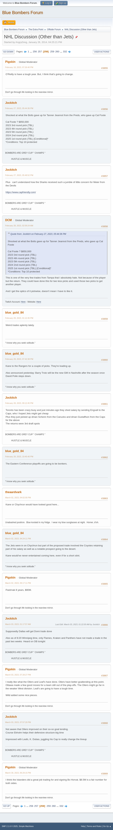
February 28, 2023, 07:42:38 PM (19, 359)
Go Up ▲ (107, 826)
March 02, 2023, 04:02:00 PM (18, 497)
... (31, 51)
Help (83, 826)
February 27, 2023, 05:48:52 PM (19, 175)
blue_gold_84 (14, 312)
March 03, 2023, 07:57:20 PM (18, 722)
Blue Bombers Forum (22, 12)
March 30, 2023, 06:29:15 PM (18, 773)
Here (23, 302)
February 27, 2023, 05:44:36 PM (19, 108)
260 (57, 51)
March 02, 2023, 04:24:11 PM (18, 539)
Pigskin (10, 61)
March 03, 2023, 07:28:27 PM (18, 675)
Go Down (8, 52)
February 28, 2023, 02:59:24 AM (19, 225)
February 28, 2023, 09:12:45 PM (19, 403)
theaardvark (13, 492)
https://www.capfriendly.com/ (21, 192)
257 (40, 51)
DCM (8, 220)
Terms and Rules (94, 826)
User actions (101, 52)
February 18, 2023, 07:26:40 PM (19, 67)
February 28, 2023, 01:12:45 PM (19, 318)
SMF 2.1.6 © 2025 (10, 826)
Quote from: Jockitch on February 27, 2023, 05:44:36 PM (38, 234)
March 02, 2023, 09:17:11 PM (18, 583)
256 (35, 51)
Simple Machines (26, 826)
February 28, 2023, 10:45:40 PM (19, 456)
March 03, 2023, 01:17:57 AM (18, 624)
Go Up (6, 806)
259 (52, 51)
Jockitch (11, 102)
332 (65, 51)
